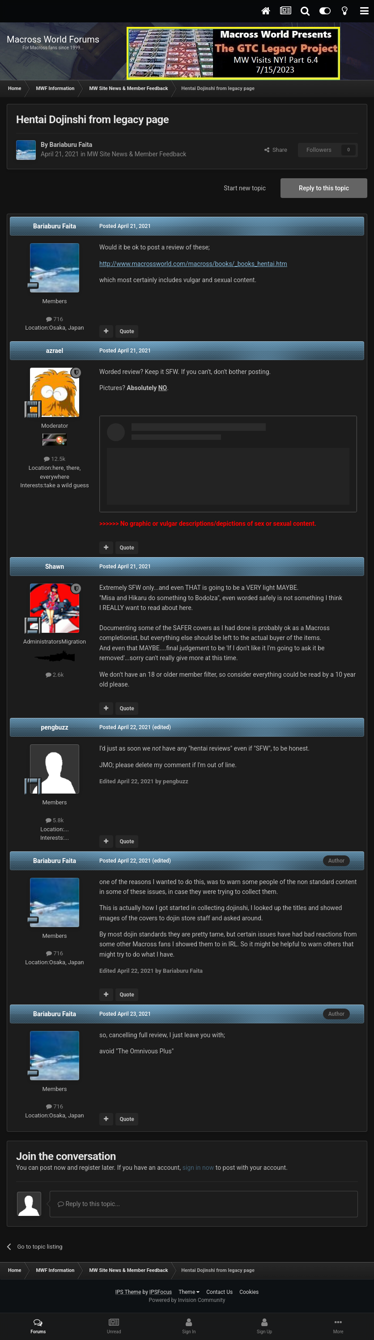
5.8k (55, 820)
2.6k (55, 674)
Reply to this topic (324, 188)
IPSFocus (160, 1292)
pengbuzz (54, 727)
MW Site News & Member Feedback (137, 154)
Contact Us (219, 1292)
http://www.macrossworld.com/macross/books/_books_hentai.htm (193, 263)
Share (275, 149)
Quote (126, 331)
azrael (54, 350)
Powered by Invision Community (187, 1300)
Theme (189, 1292)
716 (54, 319)
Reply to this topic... (89, 1203)
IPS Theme (128, 1292)
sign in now (198, 1167)
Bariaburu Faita (70, 144)
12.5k (54, 458)
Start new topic (245, 188)
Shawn (54, 566)
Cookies (249, 1292)
